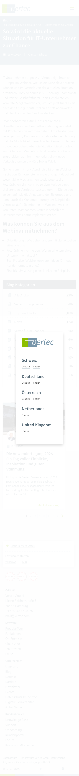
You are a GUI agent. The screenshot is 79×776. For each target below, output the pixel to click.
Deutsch (26, 366)
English (36, 366)
